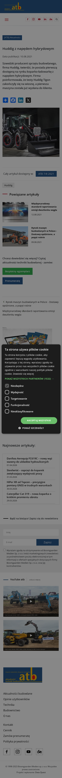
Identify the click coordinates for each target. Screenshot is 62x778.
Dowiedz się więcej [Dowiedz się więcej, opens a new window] (23, 373)
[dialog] (31, 389)
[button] (31, 378)
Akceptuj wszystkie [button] (39, 420)
